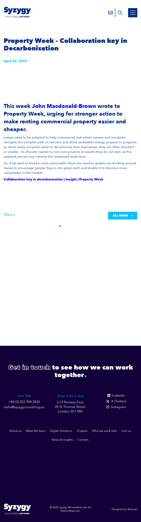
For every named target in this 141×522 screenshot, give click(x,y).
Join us (126, 431)
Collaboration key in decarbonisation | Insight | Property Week (53, 179)
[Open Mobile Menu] (132, 12)
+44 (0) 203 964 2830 (24, 402)
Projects (82, 431)
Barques (132, 509)
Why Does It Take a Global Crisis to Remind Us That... (70, 279)
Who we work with (104, 431)
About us (15, 431)
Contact (83, 440)
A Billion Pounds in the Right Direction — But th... (23, 281)
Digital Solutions (61, 431)
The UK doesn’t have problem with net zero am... (114, 281)
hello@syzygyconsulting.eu (24, 407)
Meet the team (35, 431)
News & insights (62, 440)
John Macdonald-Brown (64, 106)
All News (123, 216)
